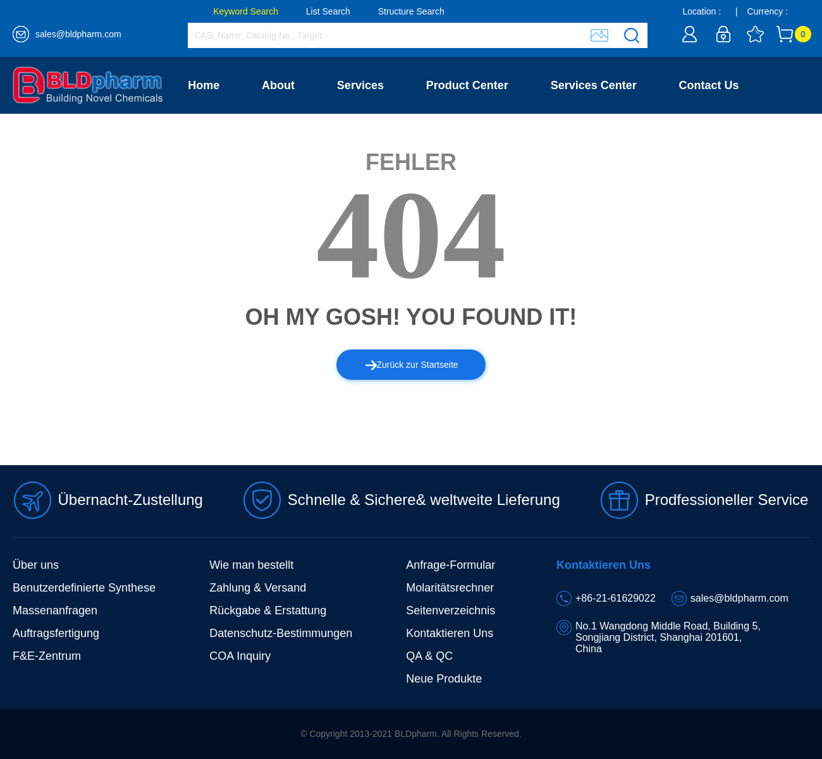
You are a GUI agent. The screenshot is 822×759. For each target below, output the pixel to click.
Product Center (467, 85)
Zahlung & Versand (257, 587)
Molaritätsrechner (450, 587)
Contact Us (709, 85)
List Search (328, 11)
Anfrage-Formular (450, 565)
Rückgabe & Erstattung (267, 610)
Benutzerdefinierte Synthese (84, 587)
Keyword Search (245, 11)
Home (203, 85)
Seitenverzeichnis (450, 610)
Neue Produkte (444, 678)
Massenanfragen (55, 610)
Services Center (594, 85)
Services (360, 85)
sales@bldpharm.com (78, 34)
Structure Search (411, 11)
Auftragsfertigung (56, 633)
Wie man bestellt (251, 565)
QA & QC (429, 656)
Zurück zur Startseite (411, 365)
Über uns (36, 565)
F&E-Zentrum (47, 656)
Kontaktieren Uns (449, 633)
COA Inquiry (240, 656)
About (278, 85)
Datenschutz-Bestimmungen (280, 633)
